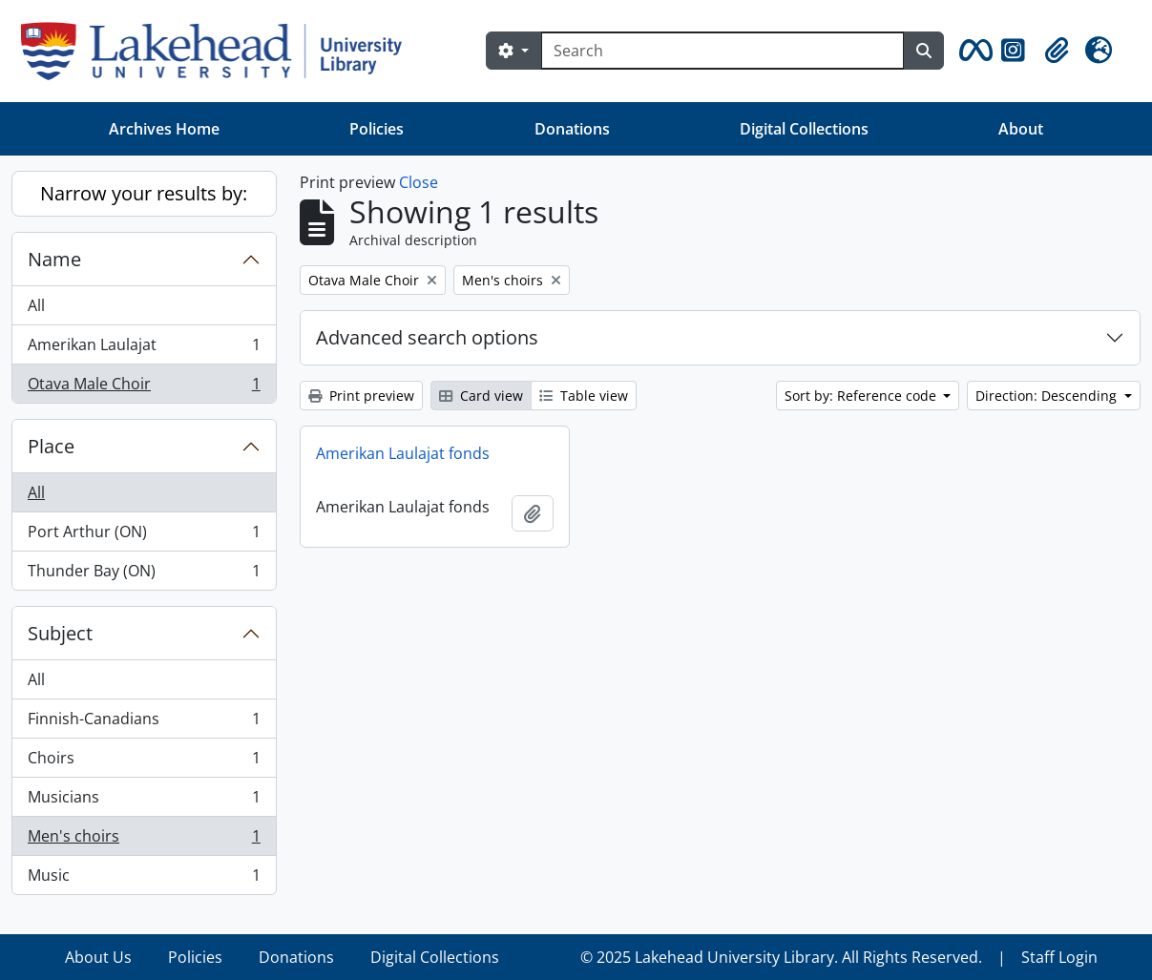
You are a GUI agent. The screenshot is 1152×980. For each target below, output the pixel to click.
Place (51, 446)
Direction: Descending (1048, 395)
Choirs (144, 762)
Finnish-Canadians (144, 723)
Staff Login (1059, 957)
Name (54, 259)
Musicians (144, 801)
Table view (583, 395)
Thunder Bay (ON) (144, 574)
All (36, 305)
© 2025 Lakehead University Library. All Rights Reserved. (781, 957)
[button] (973, 51)
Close (418, 182)
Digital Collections (804, 128)
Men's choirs (144, 840)
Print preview (361, 395)
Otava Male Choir (144, 387)
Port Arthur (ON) (144, 536)
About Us (98, 957)
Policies (376, 128)
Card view (481, 395)
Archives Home (164, 128)
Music (144, 879)
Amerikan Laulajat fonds (403, 453)
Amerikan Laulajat (144, 349)
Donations (572, 128)
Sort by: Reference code (862, 395)
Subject (60, 633)
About (1020, 128)
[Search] (722, 50)
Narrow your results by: (143, 193)
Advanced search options (427, 337)
